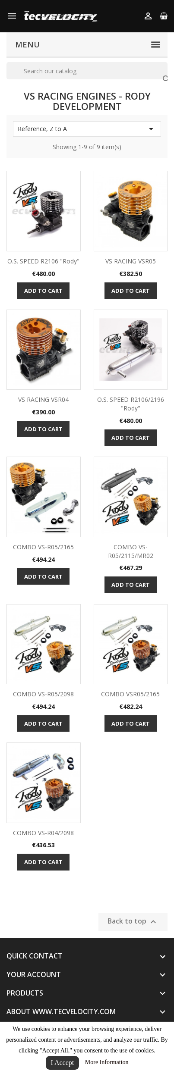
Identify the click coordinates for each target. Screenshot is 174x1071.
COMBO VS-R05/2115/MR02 (130, 551)
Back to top (133, 921)
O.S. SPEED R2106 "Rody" (43, 261)
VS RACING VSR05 (130, 261)
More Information (107, 1062)
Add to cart (43, 290)
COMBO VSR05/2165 (130, 694)
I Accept (62, 1062)
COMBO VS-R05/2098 (43, 694)
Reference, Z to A (87, 129)
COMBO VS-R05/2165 (43, 547)
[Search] (87, 70)
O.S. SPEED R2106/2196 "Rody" (130, 403)
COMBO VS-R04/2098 (43, 833)
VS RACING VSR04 (43, 399)
